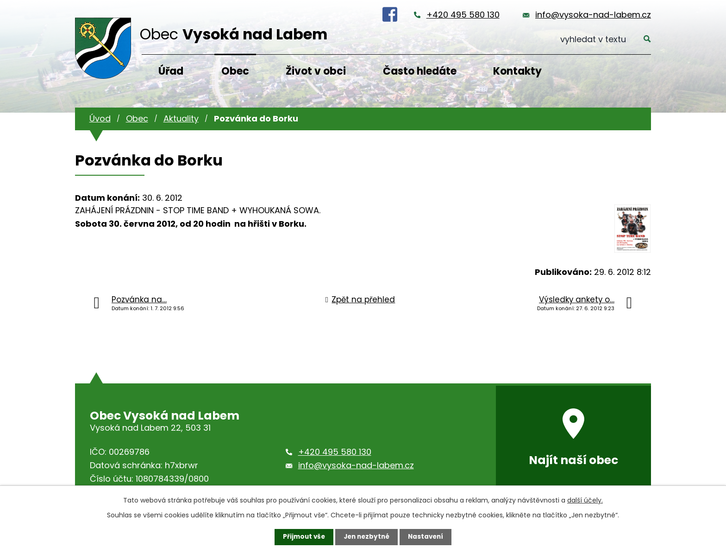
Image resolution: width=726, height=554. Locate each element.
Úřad (170, 71)
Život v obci (316, 71)
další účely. (585, 499)
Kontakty (517, 71)
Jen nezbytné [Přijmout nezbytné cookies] (366, 536)
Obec (235, 71)
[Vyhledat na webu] (605, 40)
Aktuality (181, 118)
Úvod (100, 118)
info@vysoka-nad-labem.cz (593, 14)
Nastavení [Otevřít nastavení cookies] (427, 536)
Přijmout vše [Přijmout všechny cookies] (302, 536)
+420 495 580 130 (463, 14)
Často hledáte (420, 71)
